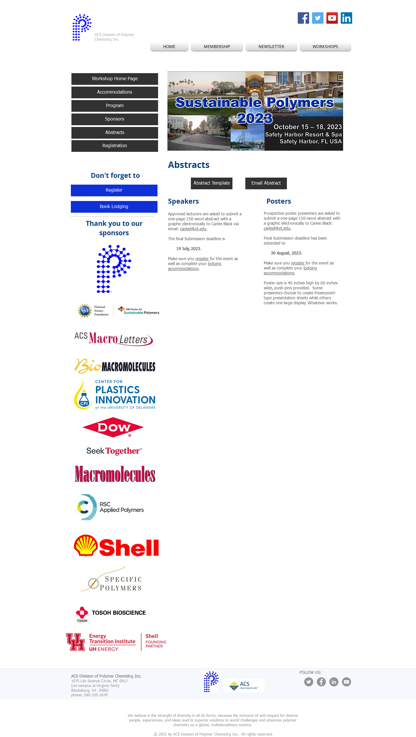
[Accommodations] (114, 92)
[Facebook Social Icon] (303, 18)
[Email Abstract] (266, 183)
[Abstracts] (114, 133)
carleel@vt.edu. (277, 228)
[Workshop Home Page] (114, 79)
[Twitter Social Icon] (317, 18)
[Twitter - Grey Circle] (308, 681)
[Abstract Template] (211, 183)
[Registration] (114, 146)
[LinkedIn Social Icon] (346, 18)
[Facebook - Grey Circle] (321, 681)
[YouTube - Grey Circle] (346, 681)
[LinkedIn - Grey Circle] (333, 681)
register (202, 259)
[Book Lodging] (114, 207)
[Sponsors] (114, 119)
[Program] (114, 106)
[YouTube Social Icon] (332, 18)
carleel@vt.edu (193, 229)
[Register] (114, 190)
